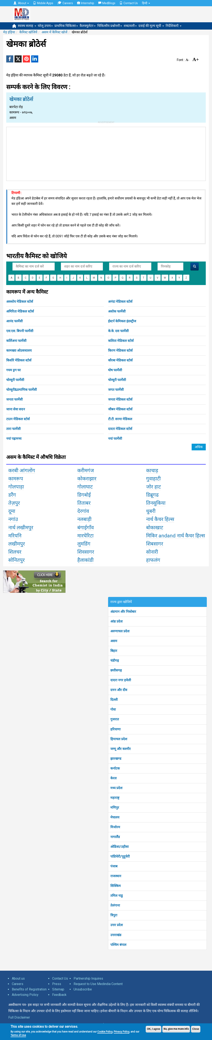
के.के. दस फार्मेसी (118, 331)
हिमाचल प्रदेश (118, 739)
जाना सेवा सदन (15, 409)
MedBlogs (106, 3)
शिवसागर (85, 552)
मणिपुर (114, 808)
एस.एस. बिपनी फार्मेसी (19, 331)
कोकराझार (86, 479)
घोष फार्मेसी (115, 370)
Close (195, 1029)
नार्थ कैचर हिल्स (160, 519)
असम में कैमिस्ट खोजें (54, 32)
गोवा (113, 709)
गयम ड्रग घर (13, 370)
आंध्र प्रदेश (116, 621)
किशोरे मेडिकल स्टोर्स (18, 360)
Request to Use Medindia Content (98, 984)
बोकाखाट (154, 528)
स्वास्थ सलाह (27, 26)
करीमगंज (85, 470)
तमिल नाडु (116, 896)
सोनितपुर (16, 560)
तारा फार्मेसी (13, 429)
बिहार (113, 651)
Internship (85, 3)
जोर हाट (153, 487)
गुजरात (114, 719)
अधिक (199, 447)
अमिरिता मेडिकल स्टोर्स (20, 311)
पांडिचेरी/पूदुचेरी (120, 856)
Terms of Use (18, 1035)
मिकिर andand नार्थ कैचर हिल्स (175, 536)
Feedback (59, 995)
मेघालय (114, 817)
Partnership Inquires (88, 978)
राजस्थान (115, 876)
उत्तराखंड (115, 935)
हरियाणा (115, 729)
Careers (65, 3)
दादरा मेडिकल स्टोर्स (120, 429)
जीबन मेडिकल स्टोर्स (120, 409)
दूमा (11, 511)
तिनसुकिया (155, 503)
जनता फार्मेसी (14, 399)
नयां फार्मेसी (115, 439)
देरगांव (83, 511)
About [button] (21, 3)
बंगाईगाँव (85, 528)
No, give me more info (176, 1029)
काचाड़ (152, 470)
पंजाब (113, 866)
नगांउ (13, 519)
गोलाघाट (85, 487)
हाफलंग (153, 560)
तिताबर (84, 503)
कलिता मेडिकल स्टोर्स (121, 341)
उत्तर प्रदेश (116, 925)
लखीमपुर (16, 544)
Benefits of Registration (29, 989)
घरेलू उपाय (45, 26)
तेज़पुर (14, 503)
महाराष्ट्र (114, 798)
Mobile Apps (43, 3)
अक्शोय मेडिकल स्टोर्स (19, 302)
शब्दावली (130, 26)
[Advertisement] (106, 153)
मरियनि (14, 536)
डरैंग (12, 495)
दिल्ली (114, 700)
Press (56, 984)
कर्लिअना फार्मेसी (16, 341)
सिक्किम (115, 886)
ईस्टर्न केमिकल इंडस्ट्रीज (122, 321)
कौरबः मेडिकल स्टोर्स (120, 360)
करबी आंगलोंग (21, 470)
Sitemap (58, 989)
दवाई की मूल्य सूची (151, 26)
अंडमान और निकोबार (123, 612)
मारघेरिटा (85, 536)
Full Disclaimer (19, 1017)
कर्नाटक (115, 768)
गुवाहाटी (153, 479)
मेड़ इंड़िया (9, 32)
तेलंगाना (115, 905)
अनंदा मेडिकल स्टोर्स (120, 302)
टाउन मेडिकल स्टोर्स (18, 419)
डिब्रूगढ (152, 495)
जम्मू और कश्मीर (120, 749)
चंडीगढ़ (114, 661)
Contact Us (129, 3)
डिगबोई (84, 495)
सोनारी (152, 552)
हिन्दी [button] (146, 3)
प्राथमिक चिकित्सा (66, 26)
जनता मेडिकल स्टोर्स (120, 399)
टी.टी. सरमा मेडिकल (120, 419)
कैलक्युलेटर (88, 26)
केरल (113, 778)
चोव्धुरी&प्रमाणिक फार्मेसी (21, 390)
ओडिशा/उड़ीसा (119, 847)
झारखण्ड (115, 759)
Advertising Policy (25, 995)
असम (113, 641)
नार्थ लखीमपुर (20, 528)
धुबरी (150, 511)
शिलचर (14, 552)
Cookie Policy (104, 1031)
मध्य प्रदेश (116, 788)
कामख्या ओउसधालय (19, 350)
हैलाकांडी (85, 560)
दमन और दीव (118, 690)
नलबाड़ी (84, 519)
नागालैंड (115, 837)
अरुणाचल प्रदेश (119, 631)
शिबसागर (154, 544)
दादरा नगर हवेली (120, 680)
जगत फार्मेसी (116, 390)
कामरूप (15, 479)
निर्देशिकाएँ (173, 26)
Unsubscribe (83, 989)
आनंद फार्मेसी (14, 321)
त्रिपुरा (113, 915)
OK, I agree (153, 1029)
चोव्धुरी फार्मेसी (15, 380)
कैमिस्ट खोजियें (28, 32)
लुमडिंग (83, 544)
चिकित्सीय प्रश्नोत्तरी (109, 26)
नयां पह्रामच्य (13, 439)
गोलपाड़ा (16, 487)
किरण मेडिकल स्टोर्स (120, 350)
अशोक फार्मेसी (117, 311)
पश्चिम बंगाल (118, 945)
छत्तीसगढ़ (116, 670)
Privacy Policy (121, 1031)
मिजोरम (115, 827)
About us (18, 978)
